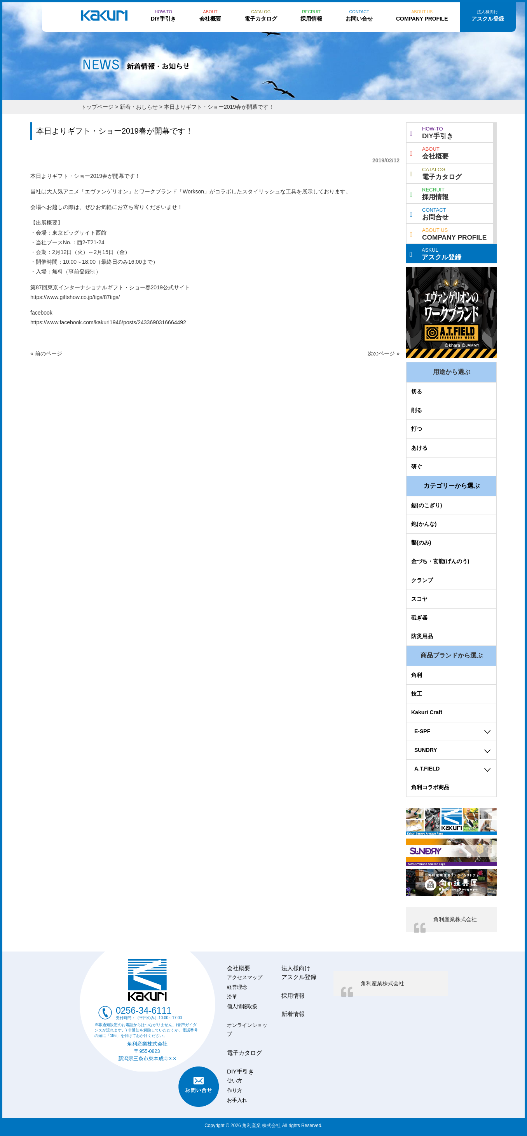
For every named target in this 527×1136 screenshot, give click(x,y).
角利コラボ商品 (430, 787)
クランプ (422, 580)
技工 (416, 694)
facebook (41, 313)
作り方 (234, 1090)
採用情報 (429, 193)
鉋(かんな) (423, 524)
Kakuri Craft (426, 712)
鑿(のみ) (421, 542)
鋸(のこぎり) (426, 505)
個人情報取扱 (242, 1006)
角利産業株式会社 (455, 919)
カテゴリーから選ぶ (452, 485)
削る (416, 410)
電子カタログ (436, 173)
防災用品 (422, 636)
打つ (416, 429)
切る (416, 391)
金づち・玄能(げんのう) (440, 561)
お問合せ (429, 213)
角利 (416, 675)
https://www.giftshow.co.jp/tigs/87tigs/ (75, 297)
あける (419, 448)
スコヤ (419, 599)
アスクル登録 (435, 253)
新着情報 (293, 1014)
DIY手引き (431, 132)
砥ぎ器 (419, 617)
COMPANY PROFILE (448, 233)
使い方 (234, 1081)
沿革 (232, 997)
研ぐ (416, 466)
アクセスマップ (244, 977)
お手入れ (237, 1100)
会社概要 (429, 152)
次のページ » (384, 353)
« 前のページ (46, 353)
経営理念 (237, 987)
